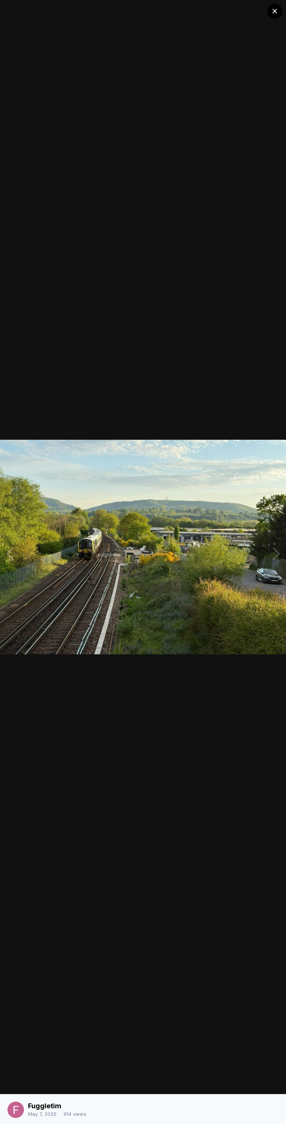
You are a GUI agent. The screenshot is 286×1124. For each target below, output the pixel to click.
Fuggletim (44, 1106)
